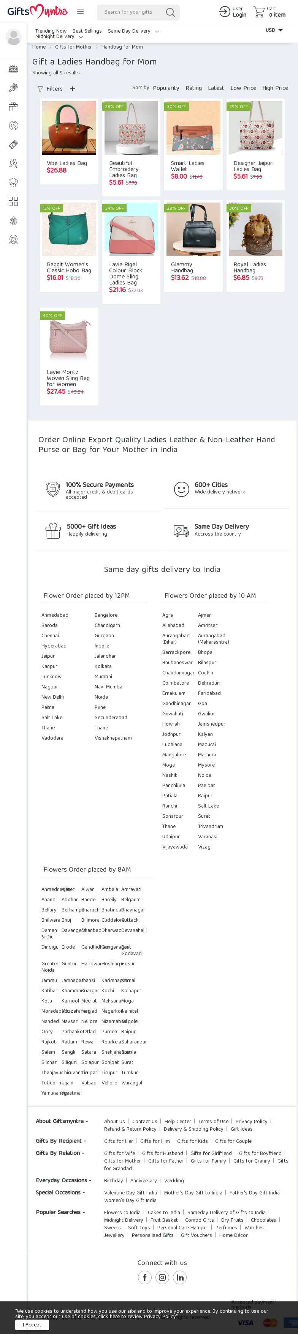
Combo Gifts (199, 1220)
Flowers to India (122, 1213)
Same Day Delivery (133, 31)
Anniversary (143, 1181)
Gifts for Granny (251, 1161)
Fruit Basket (164, 1220)
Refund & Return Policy (130, 1129)
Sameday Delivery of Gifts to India (226, 1213)
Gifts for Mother (73, 47)
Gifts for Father (166, 1161)
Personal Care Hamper (182, 1228)
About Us (114, 1122)
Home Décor (233, 1235)
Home (39, 47)
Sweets (112, 1228)
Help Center (178, 1122)
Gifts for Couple (233, 1141)
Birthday (113, 1181)
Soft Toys (139, 1228)
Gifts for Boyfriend (260, 1153)
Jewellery (114, 1235)
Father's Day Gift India (255, 1193)
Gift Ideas (242, 1129)
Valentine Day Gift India (130, 1193)
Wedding (174, 1181)
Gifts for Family (208, 1161)
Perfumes (226, 1228)
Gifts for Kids (192, 1141)
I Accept (32, 1325)
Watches (254, 1228)
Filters (50, 89)
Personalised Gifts (153, 1235)
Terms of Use (213, 1122)
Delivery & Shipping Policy (194, 1129)
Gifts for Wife (119, 1153)
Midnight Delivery (59, 36)
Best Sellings (87, 31)
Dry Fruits (232, 1220)
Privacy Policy (252, 1122)
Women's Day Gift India (130, 1200)
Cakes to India (164, 1213)
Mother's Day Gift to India (193, 1193)
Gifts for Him (155, 1141)
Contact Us (144, 1122)
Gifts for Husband (162, 1153)
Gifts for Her (118, 1141)
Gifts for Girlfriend (211, 1153)
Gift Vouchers (196, 1235)
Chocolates (263, 1220)
